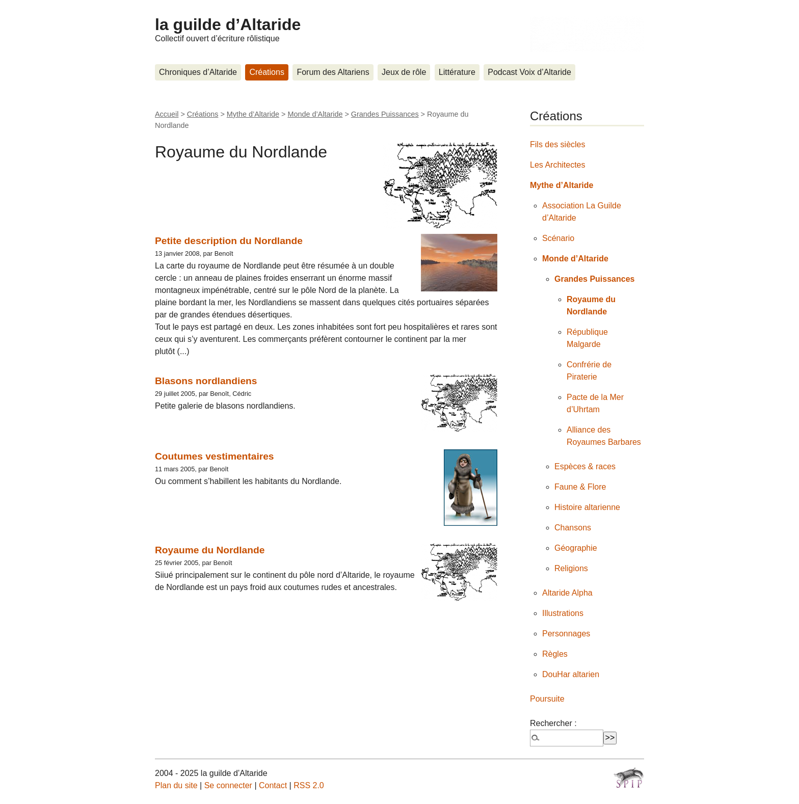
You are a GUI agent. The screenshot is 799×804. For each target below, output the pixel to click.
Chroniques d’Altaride (198, 72)
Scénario (558, 238)
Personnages (566, 633)
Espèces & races (585, 466)
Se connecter (228, 785)
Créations (266, 72)
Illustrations (562, 613)
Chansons (572, 527)
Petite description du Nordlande (229, 240)
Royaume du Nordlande (209, 550)
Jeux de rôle (404, 72)
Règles (555, 654)
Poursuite (547, 698)
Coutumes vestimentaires (214, 456)
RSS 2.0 (309, 785)
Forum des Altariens (333, 72)
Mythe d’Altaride (253, 114)
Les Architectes (557, 164)
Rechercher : (553, 723)
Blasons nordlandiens (206, 381)
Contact (273, 785)
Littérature (457, 72)
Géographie (575, 548)
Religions (571, 568)
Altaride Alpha (567, 592)
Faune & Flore (580, 487)
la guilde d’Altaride (228, 24)
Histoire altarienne (587, 507)
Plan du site (176, 785)
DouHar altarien (570, 674)
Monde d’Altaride (314, 114)
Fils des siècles (557, 144)
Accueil (166, 114)
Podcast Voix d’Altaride (529, 72)
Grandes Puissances (385, 114)
